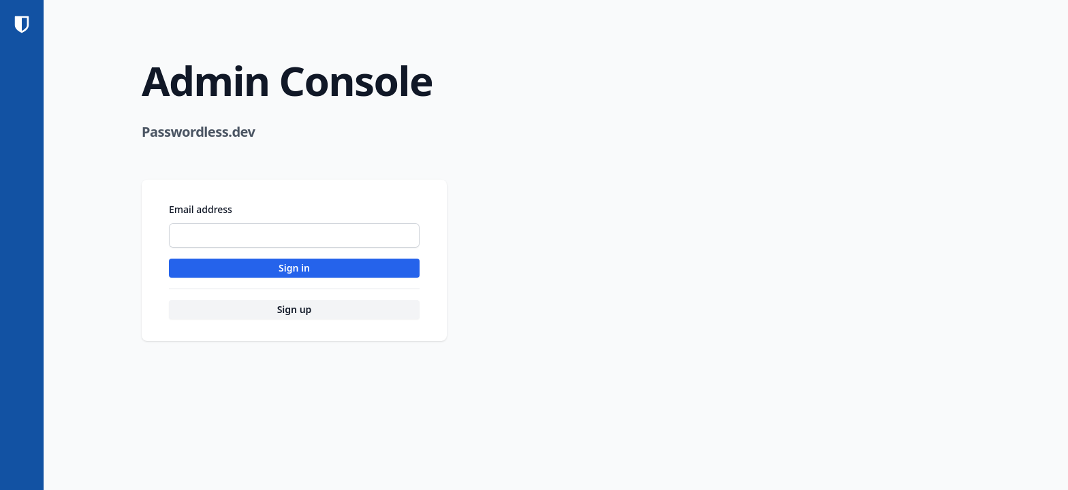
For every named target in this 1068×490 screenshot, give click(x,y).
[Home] (22, 24)
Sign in (294, 267)
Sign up (294, 309)
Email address (200, 209)
